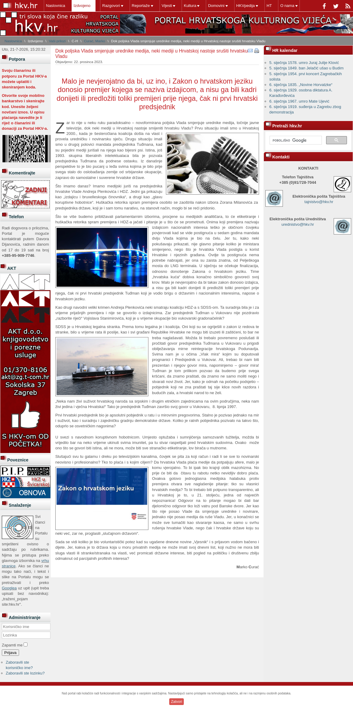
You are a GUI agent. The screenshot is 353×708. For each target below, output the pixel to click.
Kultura (190, 5)
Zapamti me (12, 645)
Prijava (10, 652)
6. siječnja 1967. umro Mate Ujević (299, 101)
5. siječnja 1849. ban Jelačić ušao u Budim (306, 68)
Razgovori (111, 5)
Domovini (216, 5)
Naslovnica (55, 5)
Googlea (9, 588)
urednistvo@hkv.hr (297, 224)
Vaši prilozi (57, 41)
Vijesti (167, 5)
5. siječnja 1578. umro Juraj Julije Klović (304, 62)
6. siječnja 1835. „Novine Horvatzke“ (300, 84)
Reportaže (141, 5)
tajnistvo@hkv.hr (318, 201)
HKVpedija (245, 5)
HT (269, 5)
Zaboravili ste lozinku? (25, 673)
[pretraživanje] (295, 140)
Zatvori (176, 702)
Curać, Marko (94, 41)
